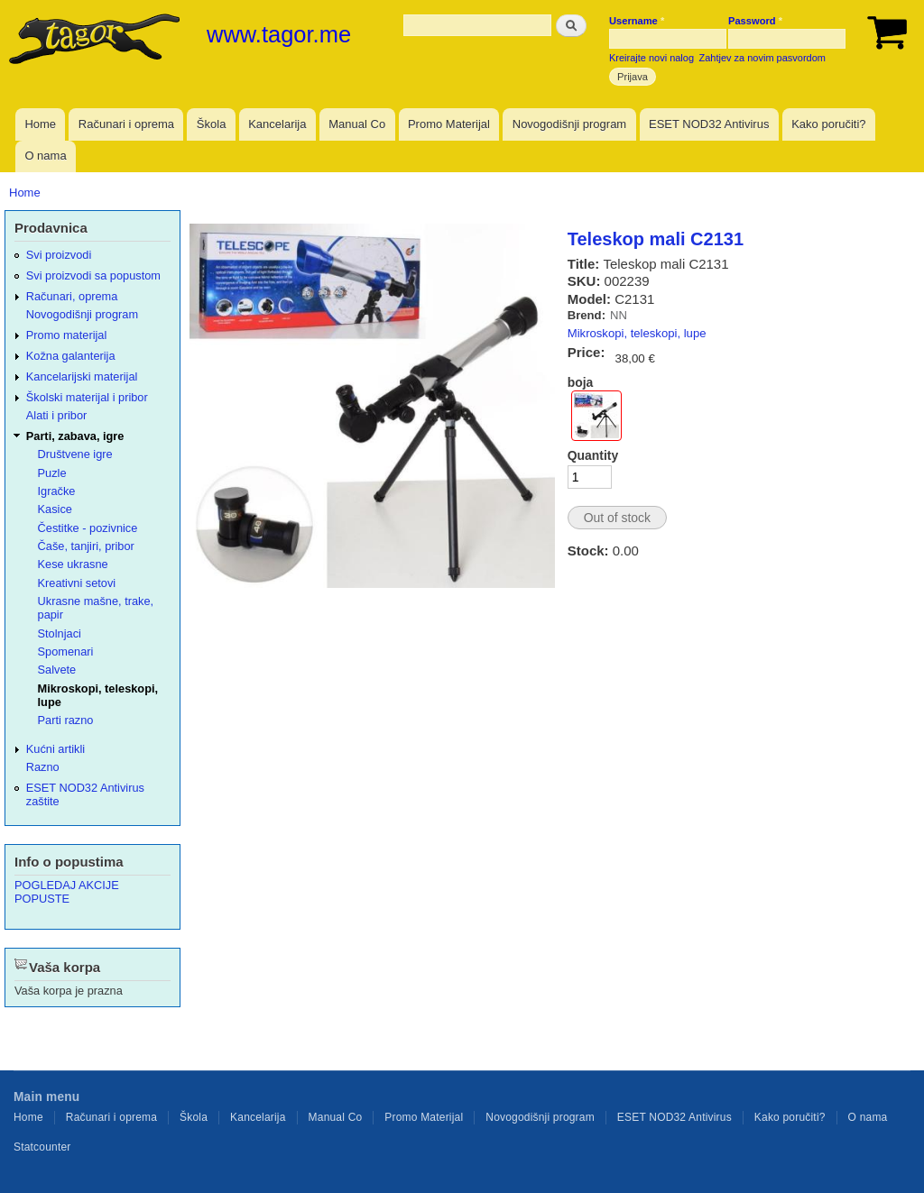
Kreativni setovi (77, 583)
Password (755, 20)
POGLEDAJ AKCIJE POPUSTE (66, 891)
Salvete (57, 669)
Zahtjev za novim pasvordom (762, 57)
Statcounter (42, 1147)
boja (581, 382)
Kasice (55, 509)
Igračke (57, 491)
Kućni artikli (55, 749)
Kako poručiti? (828, 124)
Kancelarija (277, 124)
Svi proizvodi (58, 255)
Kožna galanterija (71, 355)
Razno (43, 767)
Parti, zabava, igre (75, 436)
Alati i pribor (56, 415)
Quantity (593, 455)
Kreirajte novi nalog (651, 57)
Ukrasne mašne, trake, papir (96, 607)
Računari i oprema (126, 124)
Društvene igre (75, 454)
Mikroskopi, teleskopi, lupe (637, 333)
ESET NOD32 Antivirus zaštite (85, 794)
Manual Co (356, 124)
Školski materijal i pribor (87, 397)
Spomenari (66, 651)
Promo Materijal (449, 124)
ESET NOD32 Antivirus (709, 124)
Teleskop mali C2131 (656, 239)
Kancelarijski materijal (82, 376)
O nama (45, 155)
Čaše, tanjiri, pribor (86, 546)
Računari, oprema (72, 296)
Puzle (52, 473)
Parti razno (66, 720)
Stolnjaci (59, 633)
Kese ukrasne (73, 564)
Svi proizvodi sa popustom (93, 275)
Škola (211, 124)
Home (40, 124)
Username (636, 20)
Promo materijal (66, 335)
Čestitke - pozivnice (88, 528)
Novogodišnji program (569, 124)
